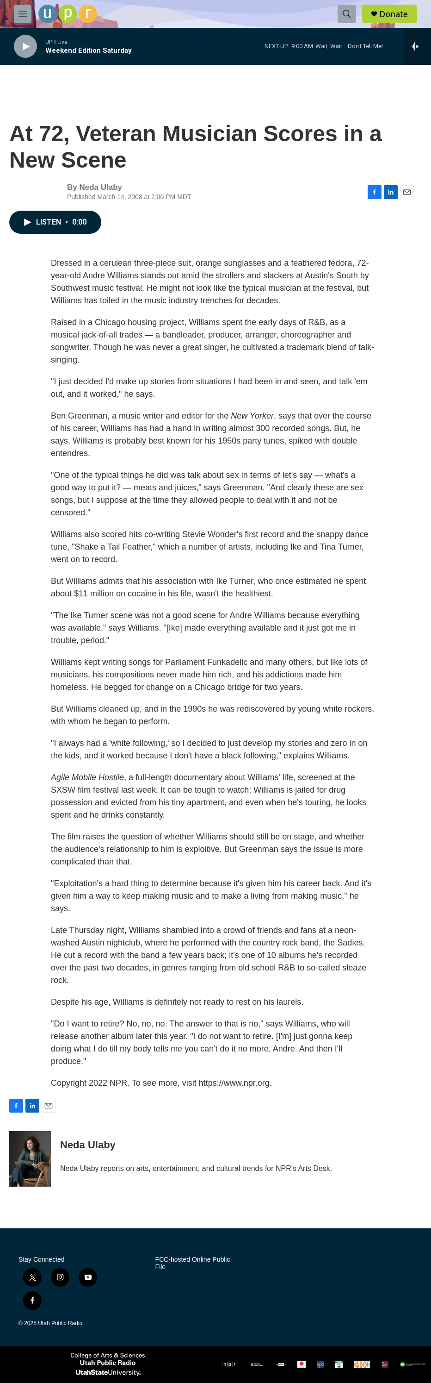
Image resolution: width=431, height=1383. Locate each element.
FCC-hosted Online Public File (192, 1263)
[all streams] (417, 46)
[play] (25, 46)
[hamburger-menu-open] (22, 14)
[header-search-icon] (347, 14)
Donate (393, 14)
